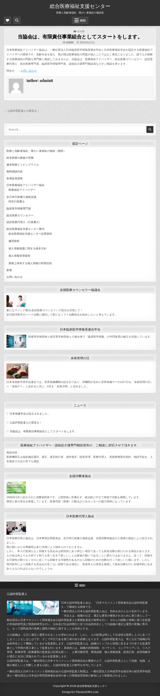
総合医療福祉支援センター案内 (25, 228)
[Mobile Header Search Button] (16, 20)
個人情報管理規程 (19, 255)
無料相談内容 (14, 171)
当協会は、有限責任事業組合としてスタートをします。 (80, 36)
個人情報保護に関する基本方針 (27, 248)
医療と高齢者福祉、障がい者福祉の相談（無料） (36, 150)
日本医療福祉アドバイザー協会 (25, 185)
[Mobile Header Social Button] (7, 20)
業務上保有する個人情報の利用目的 (30, 263)
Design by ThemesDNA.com (80, 692)
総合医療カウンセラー (20, 215)
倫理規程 (14, 241)
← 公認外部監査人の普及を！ (22, 110)
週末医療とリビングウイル (22, 164)
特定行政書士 (17, 201)
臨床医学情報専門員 (18, 208)
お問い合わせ (29, 70)
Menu (83, 20)
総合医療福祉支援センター (80, 5)
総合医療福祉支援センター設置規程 (30, 233)
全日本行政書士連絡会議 (21, 196)
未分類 (81, 31)
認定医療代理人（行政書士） (24, 222)
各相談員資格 (14, 178)
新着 (9, 270)
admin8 (70, 42)
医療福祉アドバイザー (22, 189)
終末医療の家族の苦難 (20, 157)
